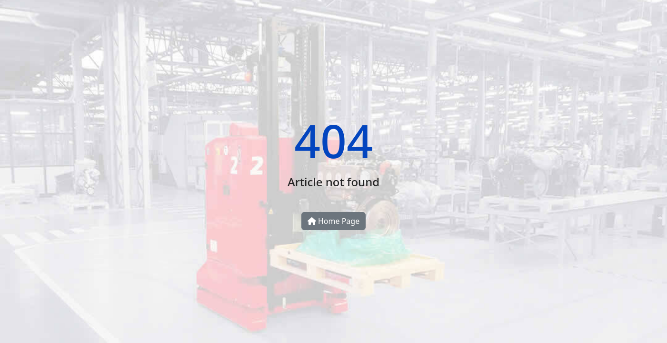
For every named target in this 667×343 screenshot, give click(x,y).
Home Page (333, 221)
